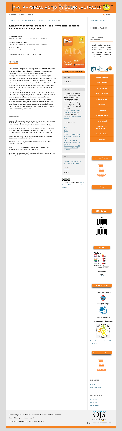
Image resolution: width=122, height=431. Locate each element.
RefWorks (67, 144)
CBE (65, 133)
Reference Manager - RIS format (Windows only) (72, 147)
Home (11, 20)
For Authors (93, 402)
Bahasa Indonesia (96, 387)
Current (12, 15)
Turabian (67, 150)
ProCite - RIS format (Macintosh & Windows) (72, 141)
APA (65, 129)
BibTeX (66, 131)
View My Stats (101, 276)
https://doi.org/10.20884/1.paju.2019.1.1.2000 (26, 54)
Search (108, 15)
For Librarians (94, 405)
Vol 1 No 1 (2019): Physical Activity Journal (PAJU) (38, 20)
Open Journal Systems (97, 20)
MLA (65, 138)
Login (111, 5)
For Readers (93, 400)
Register (104, 5)
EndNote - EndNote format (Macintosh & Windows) (72, 135)
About (30, 15)
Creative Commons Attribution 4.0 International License (73, 185)
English (92, 384)
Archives (21, 15)
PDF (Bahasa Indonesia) (73, 72)
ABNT (66, 127)
